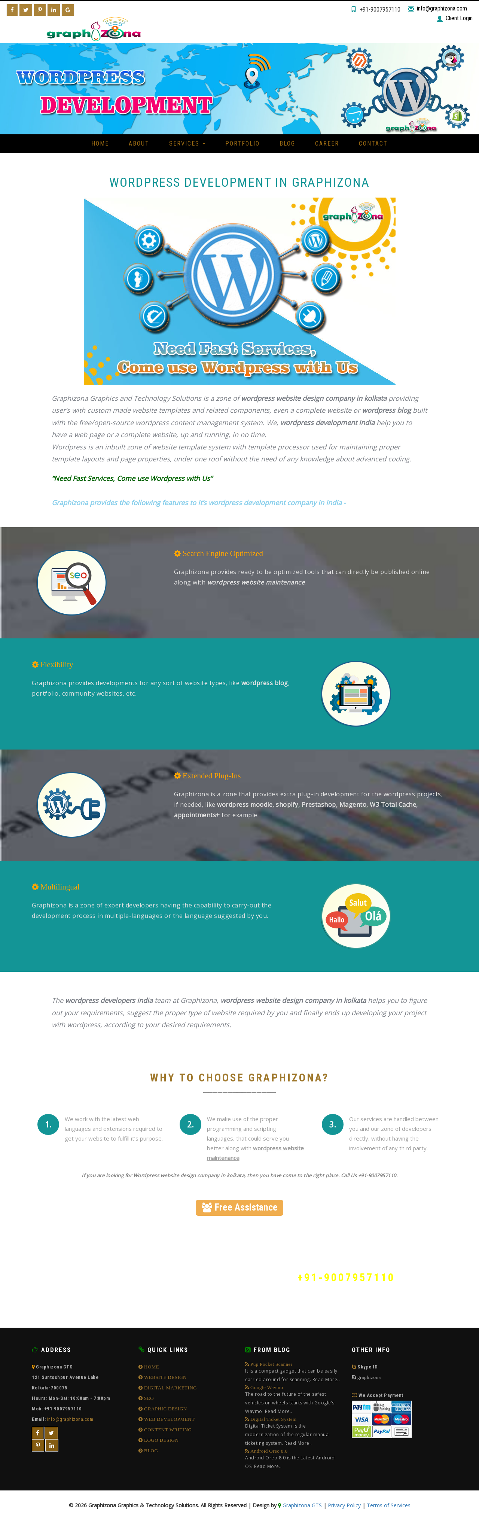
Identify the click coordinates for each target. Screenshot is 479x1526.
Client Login (459, 18)
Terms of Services (389, 1505)
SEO (148, 1398)
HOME (151, 1366)
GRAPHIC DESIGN (165, 1408)
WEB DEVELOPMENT (169, 1419)
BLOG (150, 1450)
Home (100, 143)
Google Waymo (293, 1400)
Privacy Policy (344, 1505)
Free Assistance (239, 1208)
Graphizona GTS (301, 1505)
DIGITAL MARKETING (170, 1387)
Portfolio (242, 143)
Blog (287, 143)
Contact (373, 143)
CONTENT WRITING (167, 1429)
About (139, 143)
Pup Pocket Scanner (293, 1373)
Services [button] (187, 143)
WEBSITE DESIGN (165, 1377)
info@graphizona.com (442, 8)
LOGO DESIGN (161, 1440)
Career (327, 143)
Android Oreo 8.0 (293, 1460)
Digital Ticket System (293, 1432)
